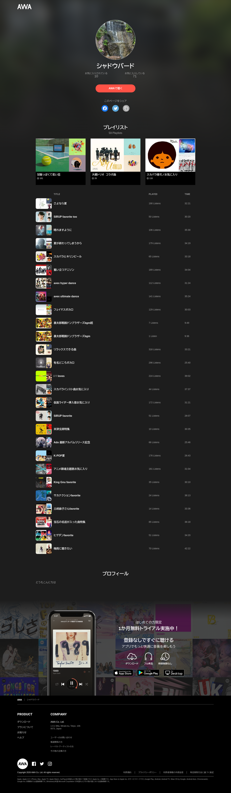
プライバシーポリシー (147, 772)
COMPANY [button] (59, 714)
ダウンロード (23, 722)
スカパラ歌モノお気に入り (162, 174)
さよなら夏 (60, 203)
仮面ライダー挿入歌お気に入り (72, 402)
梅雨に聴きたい (63, 548)
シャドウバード (33, 700)
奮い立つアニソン (64, 269)
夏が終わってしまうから (68, 243)
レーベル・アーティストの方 (62, 746)
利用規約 (127, 772)
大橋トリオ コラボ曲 (104, 174)
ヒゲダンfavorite (63, 535)
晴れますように (63, 230)
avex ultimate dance (66, 296)
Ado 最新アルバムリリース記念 (72, 442)
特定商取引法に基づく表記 (202, 772)
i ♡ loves (59, 376)
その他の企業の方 (58, 751)
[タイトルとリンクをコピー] (126, 108)
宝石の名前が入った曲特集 (69, 522)
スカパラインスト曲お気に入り (71, 389)
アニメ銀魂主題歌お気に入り (70, 469)
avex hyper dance (65, 283)
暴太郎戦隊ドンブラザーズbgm (72, 336)
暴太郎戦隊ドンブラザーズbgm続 (73, 323)
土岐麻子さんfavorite (66, 508)
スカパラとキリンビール (68, 256)
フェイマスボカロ (63, 309)
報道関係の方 (56, 742)
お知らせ (21, 732)
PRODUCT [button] (24, 714)
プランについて (25, 727)
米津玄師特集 (62, 429)
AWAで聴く (115, 88)
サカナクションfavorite (67, 495)
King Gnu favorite (65, 482)
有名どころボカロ (64, 362)
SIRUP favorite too (65, 216)
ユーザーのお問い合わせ (61, 737)
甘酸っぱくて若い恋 (48, 174)
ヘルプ (20, 737)
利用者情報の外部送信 (173, 772)
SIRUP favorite (63, 415)
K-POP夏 (59, 455)
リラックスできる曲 (65, 349)
